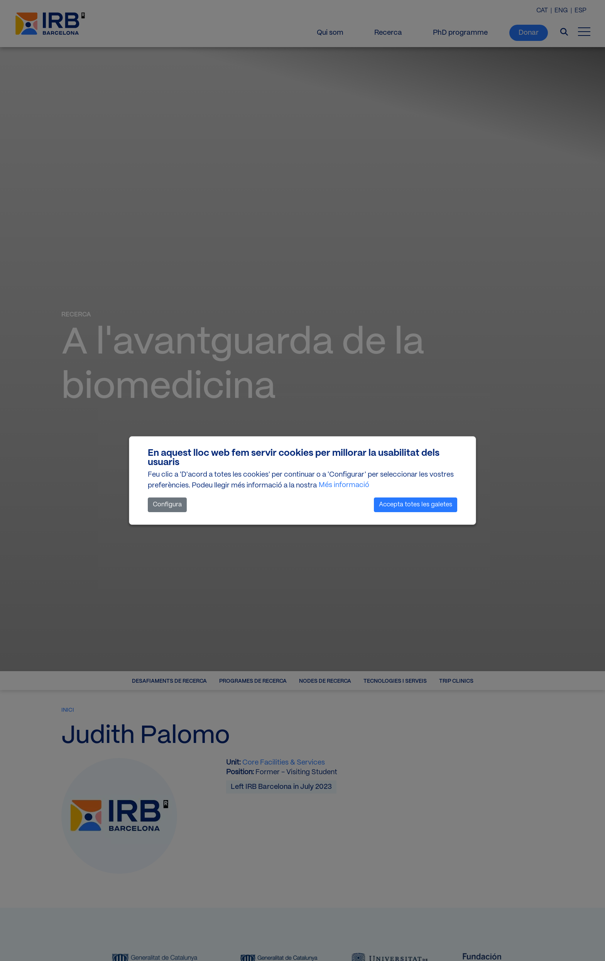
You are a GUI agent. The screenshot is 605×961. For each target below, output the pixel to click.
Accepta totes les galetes (415, 505)
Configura (167, 505)
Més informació (344, 485)
